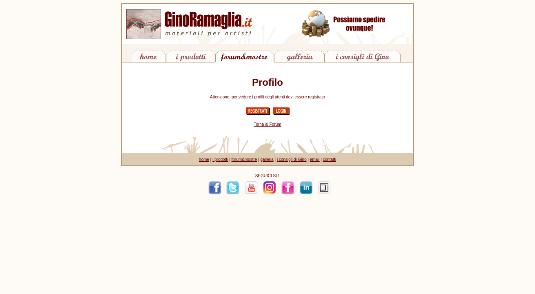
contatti (329, 159)
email (315, 159)
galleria (266, 159)
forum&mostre (244, 159)
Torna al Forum (267, 124)
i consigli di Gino (292, 159)
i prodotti (220, 159)
